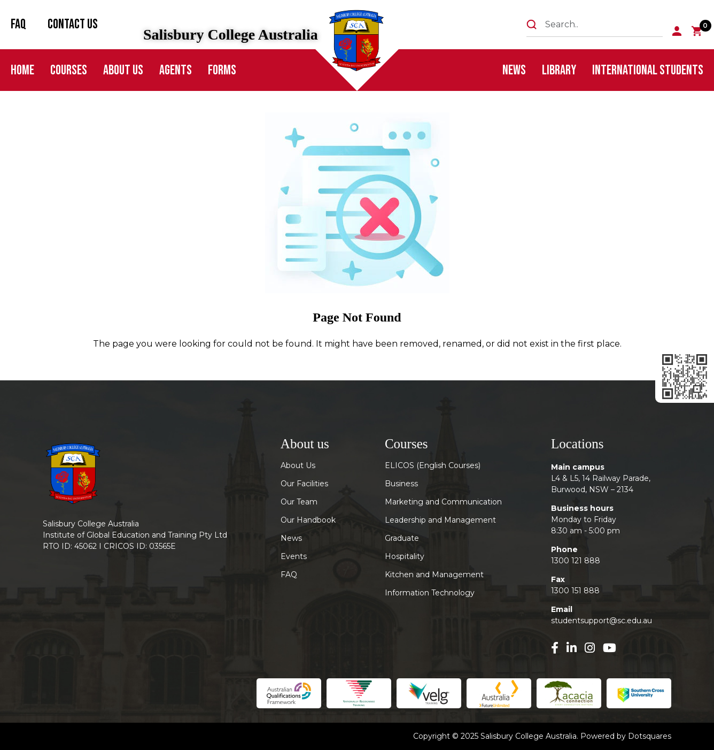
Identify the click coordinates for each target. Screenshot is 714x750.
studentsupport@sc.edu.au (601, 620)
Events (294, 556)
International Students (647, 70)
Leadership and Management (440, 520)
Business (401, 483)
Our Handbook (308, 520)
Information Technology (430, 593)
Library (559, 70)
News (514, 70)
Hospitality (404, 556)
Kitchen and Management (434, 574)
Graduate (402, 538)
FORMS (222, 70)
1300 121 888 (575, 560)
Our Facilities (304, 483)
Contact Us (73, 24)
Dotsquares (649, 736)
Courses (68, 70)
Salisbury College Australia (230, 34)
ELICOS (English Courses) (432, 465)
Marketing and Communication (443, 502)
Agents (175, 70)
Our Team (299, 502)
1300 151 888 (575, 590)
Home (22, 70)
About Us (123, 70)
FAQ (18, 24)
